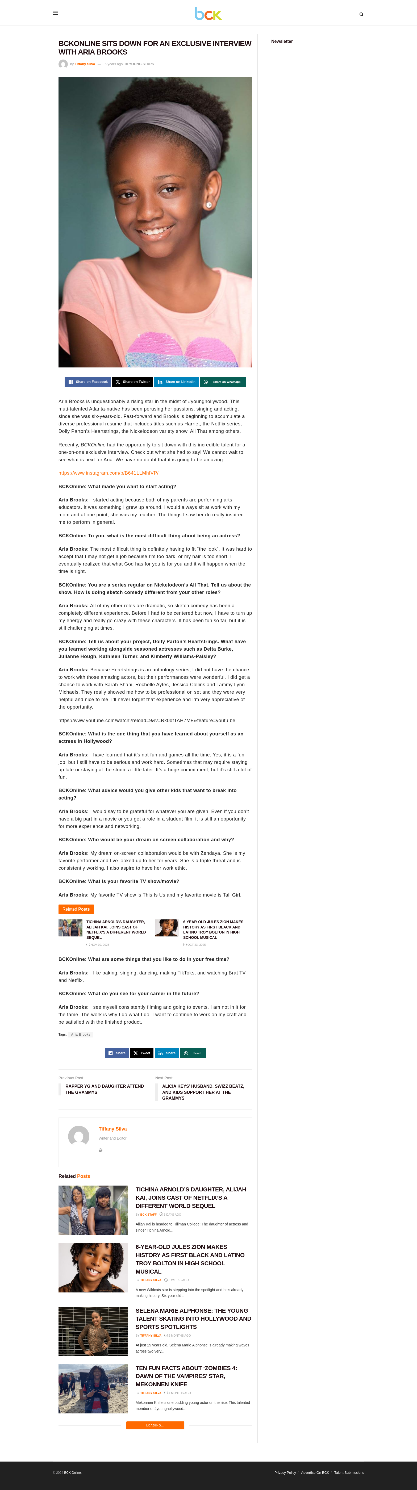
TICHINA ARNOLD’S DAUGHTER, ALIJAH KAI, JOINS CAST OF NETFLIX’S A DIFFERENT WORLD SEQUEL (191, 1197)
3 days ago (170, 1214)
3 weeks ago (176, 1280)
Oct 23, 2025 (194, 944)
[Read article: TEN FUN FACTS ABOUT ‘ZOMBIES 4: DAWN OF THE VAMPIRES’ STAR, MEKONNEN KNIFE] (93, 1389)
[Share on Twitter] (132, 382)
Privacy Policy (285, 1473)
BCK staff (148, 1214)
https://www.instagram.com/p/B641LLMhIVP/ (109, 473)
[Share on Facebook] (88, 382)
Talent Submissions (349, 1473)
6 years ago (114, 64)
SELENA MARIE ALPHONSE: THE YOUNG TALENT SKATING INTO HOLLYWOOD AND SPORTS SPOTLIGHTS (193, 1318)
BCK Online (72, 1473)
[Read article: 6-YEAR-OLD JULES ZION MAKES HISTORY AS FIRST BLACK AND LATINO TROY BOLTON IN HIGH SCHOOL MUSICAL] (93, 1267)
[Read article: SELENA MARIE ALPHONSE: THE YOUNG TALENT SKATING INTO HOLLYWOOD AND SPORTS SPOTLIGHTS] (93, 1331)
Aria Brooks (80, 1034)
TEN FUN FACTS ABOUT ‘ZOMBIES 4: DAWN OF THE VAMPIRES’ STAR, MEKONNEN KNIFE (186, 1376)
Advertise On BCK (315, 1473)
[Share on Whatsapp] (223, 382)
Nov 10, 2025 (97, 944)
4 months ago (177, 1393)
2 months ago (177, 1335)
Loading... (155, 1425)
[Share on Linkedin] (176, 382)
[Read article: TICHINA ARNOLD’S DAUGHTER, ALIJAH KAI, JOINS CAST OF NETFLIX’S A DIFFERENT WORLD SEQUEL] (93, 1210)
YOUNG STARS (141, 64)
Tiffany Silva (85, 64)
